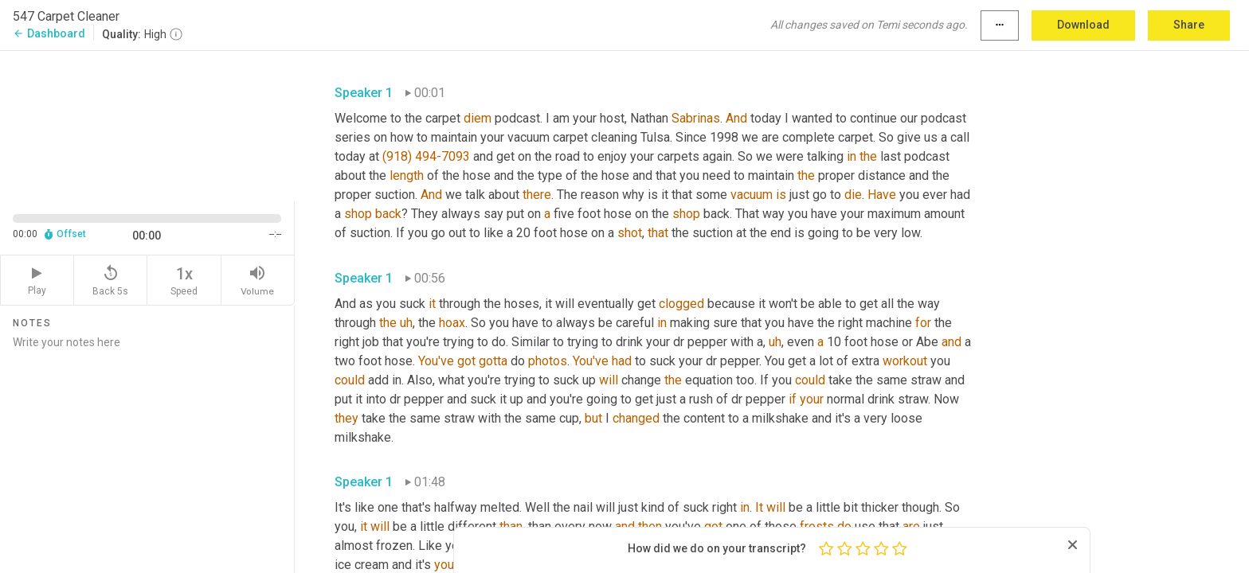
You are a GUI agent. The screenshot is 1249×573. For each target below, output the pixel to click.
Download (1083, 24)
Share (1188, 24)
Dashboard (49, 33)
